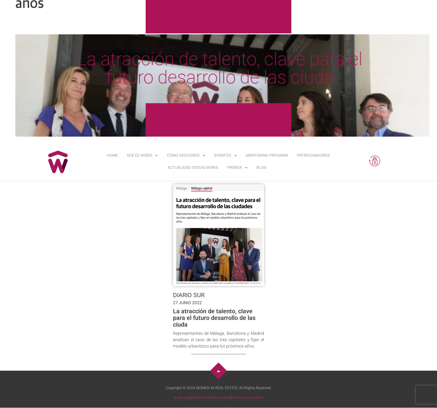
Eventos (225, 156)
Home (112, 155)
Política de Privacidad (212, 398)
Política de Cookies (247, 398)
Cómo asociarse (186, 156)
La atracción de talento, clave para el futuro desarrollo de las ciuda (214, 318)
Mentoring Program (267, 155)
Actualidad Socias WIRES (193, 167)
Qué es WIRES (142, 156)
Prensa (237, 168)
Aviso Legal (183, 398)
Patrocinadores (313, 155)
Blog (261, 167)
